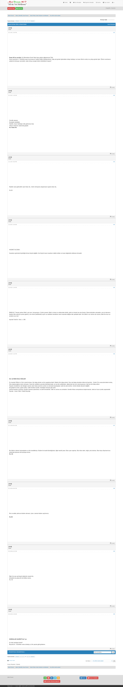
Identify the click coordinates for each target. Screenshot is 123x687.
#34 (114, 224)
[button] (113, 2)
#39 (114, 551)
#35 (114, 287)
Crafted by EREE (24, 686)
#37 (114, 425)
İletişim (83, 678)
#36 (114, 353)
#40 (114, 614)
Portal (65, 2)
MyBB (14, 686)
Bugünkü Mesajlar (88, 2)
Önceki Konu (12, 652)
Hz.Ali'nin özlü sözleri (55, 15)
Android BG (32, 686)
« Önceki (17, 656)
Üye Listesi (106, 2)
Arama (98, 2)
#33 (114, 161)
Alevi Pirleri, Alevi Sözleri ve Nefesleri (39, 15)
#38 (114, 488)
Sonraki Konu (20, 652)
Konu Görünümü (111, 24)
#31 (114, 32)
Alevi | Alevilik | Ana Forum (22, 15)
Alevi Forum (11, 15)
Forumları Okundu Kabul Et (52, 681)
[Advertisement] (56, 46)
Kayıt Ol (19, 8)
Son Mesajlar (77, 2)
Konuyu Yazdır (12, 660)
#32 (114, 95)
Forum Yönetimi (92, 678)
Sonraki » (32, 656)
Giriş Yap (11, 8)
